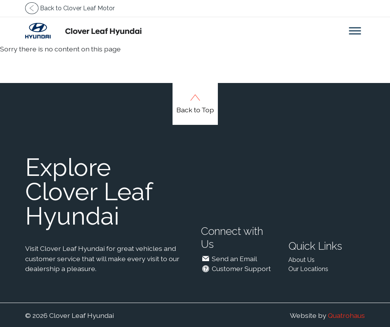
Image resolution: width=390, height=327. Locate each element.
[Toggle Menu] (355, 30)
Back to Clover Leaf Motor (69, 8)
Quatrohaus (346, 315)
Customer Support (236, 269)
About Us (301, 259)
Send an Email (229, 259)
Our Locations (308, 269)
